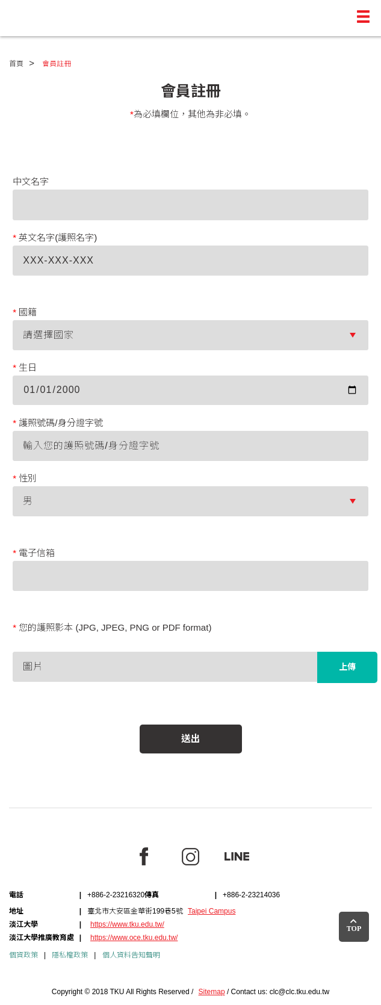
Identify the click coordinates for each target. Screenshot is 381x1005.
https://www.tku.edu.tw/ (127, 924)
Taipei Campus (211, 911)
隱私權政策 (70, 955)
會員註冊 (56, 64)
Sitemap (212, 992)
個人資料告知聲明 (131, 955)
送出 (190, 739)
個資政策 (23, 955)
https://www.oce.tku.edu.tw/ (134, 937)
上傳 (347, 667)
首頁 (16, 64)
